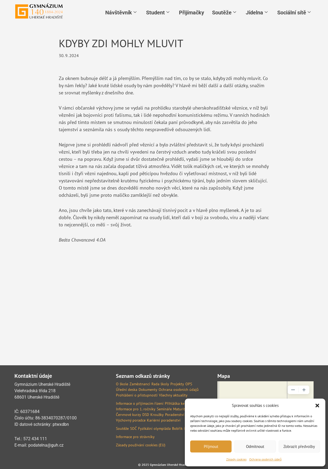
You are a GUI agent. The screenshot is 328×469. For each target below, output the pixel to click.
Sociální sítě (294, 12)
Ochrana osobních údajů (265, 459)
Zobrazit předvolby (299, 446)
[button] (317, 405)
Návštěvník (120, 12)
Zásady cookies (236, 459)
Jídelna (257, 12)
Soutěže (224, 12)
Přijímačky (191, 12)
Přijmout (211, 446)
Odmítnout (255, 446)
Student (157, 12)
